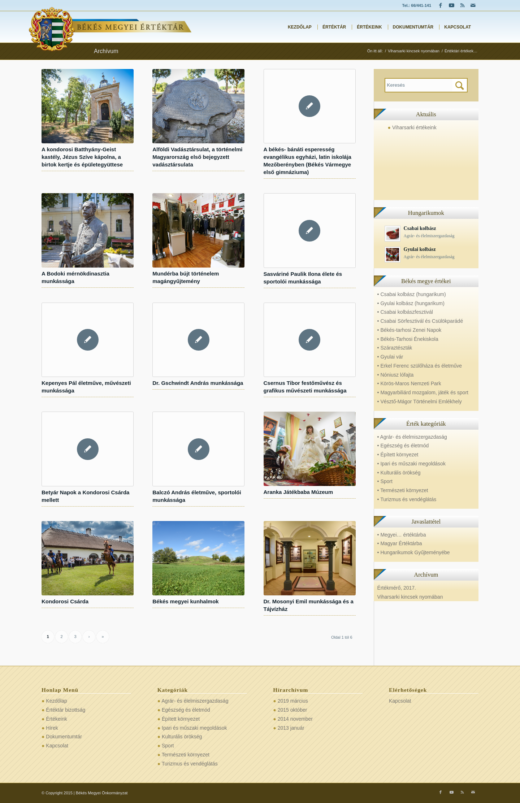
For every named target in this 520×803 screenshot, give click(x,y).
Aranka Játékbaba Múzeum (298, 492)
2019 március (293, 701)
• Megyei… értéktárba (401, 535)
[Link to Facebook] (440, 5)
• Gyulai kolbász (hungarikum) (411, 303)
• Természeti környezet (402, 490)
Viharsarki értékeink (414, 127)
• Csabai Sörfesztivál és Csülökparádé (420, 321)
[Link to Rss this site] (462, 5)
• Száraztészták (394, 348)
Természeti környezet (185, 755)
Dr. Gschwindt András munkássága (197, 383)
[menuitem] (297, 27)
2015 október (292, 710)
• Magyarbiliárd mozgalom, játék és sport (422, 392)
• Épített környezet (398, 454)
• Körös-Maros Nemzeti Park (409, 383)
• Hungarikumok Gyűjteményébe (413, 552)
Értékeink (56, 719)
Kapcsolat (57, 745)
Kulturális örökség (182, 736)
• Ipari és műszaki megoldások (411, 463)
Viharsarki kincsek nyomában (410, 597)
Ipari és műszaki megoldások (194, 728)
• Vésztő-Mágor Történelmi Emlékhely (419, 401)
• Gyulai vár (390, 357)
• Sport (385, 481)
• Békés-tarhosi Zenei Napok (409, 330)
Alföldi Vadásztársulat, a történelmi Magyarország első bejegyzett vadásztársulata (197, 157)
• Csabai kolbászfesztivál (405, 312)
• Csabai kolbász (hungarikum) (411, 294)
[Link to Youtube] (451, 5)
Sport (168, 745)
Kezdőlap (56, 701)
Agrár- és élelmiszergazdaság (194, 701)
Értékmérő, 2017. (396, 588)
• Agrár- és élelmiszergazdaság (412, 437)
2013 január (291, 728)
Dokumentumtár (64, 736)
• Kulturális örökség (399, 473)
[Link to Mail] (473, 5)
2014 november (295, 719)
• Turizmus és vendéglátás (407, 499)
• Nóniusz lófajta (395, 375)
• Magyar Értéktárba (399, 543)
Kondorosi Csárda (65, 601)
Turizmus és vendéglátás (190, 764)
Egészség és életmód (186, 710)
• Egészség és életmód (403, 445)
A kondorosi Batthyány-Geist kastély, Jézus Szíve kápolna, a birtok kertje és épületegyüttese (82, 157)
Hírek (52, 728)
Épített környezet (181, 719)
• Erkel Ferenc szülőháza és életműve (419, 366)
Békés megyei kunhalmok (185, 601)
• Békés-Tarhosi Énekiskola (407, 339)
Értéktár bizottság (65, 710)
